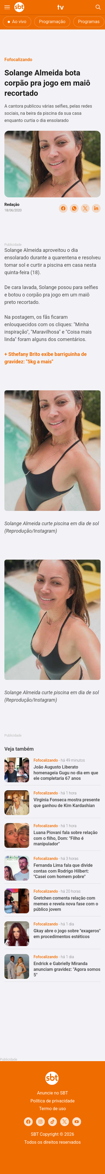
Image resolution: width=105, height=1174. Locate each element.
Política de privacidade (53, 1101)
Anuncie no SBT (52, 1093)
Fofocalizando (18, 59)
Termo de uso (52, 1108)
